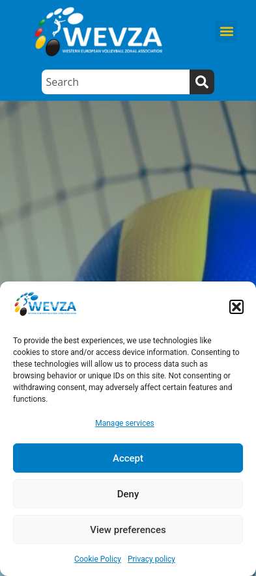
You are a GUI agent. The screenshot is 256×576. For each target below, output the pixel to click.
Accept (128, 458)
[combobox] (115, 82)
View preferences (127, 530)
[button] (236, 306)
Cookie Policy (97, 559)
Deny (128, 494)
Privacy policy (151, 559)
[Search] (202, 82)
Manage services (124, 423)
